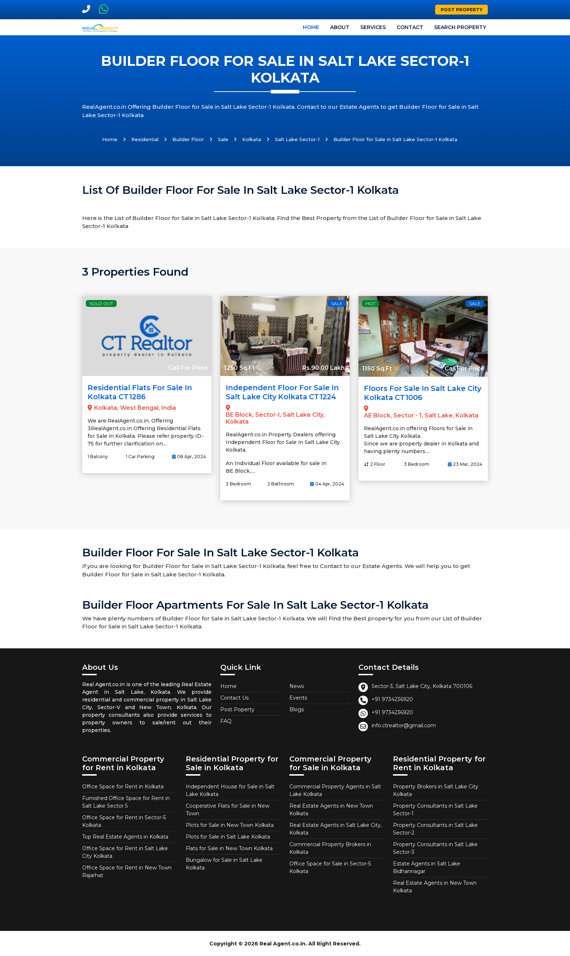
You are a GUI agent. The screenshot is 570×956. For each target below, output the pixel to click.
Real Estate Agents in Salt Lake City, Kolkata (335, 828)
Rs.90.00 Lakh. (324, 367)
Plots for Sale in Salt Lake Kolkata (228, 836)
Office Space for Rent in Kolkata (123, 786)
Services (373, 27)
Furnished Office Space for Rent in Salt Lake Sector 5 (126, 801)
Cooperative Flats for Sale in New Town (227, 809)
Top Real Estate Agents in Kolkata (125, 836)
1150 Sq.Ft (377, 368)
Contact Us (234, 697)
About (339, 27)
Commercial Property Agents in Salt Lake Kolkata (335, 790)
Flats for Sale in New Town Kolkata (229, 847)
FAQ (226, 720)
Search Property (460, 27)
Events (298, 697)
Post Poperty (237, 708)
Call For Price (188, 367)
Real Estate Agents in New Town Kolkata (331, 809)
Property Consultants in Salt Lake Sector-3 (435, 847)
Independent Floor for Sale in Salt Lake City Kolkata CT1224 (283, 392)
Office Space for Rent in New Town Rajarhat (127, 871)
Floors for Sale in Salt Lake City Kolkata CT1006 (416, 392)
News (296, 685)
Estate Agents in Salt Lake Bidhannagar (426, 867)
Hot (371, 303)
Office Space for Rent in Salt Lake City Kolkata (125, 851)
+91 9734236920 (392, 698)
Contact (410, 27)
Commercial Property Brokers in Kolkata (330, 847)
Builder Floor (188, 139)
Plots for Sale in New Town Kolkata (230, 824)
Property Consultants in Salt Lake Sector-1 (435, 809)
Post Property (461, 9)
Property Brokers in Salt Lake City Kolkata (435, 790)
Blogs (296, 708)
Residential (144, 139)
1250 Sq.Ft (239, 367)
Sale (223, 139)
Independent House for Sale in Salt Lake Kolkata (230, 790)
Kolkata (251, 139)
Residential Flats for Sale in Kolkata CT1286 (141, 392)
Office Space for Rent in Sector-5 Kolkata (124, 820)
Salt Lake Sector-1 (297, 139)
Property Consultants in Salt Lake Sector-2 (435, 828)
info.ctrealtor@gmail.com (404, 724)
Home (311, 27)
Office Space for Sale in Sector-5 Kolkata (330, 867)
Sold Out (101, 303)
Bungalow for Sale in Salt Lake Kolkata (224, 863)
